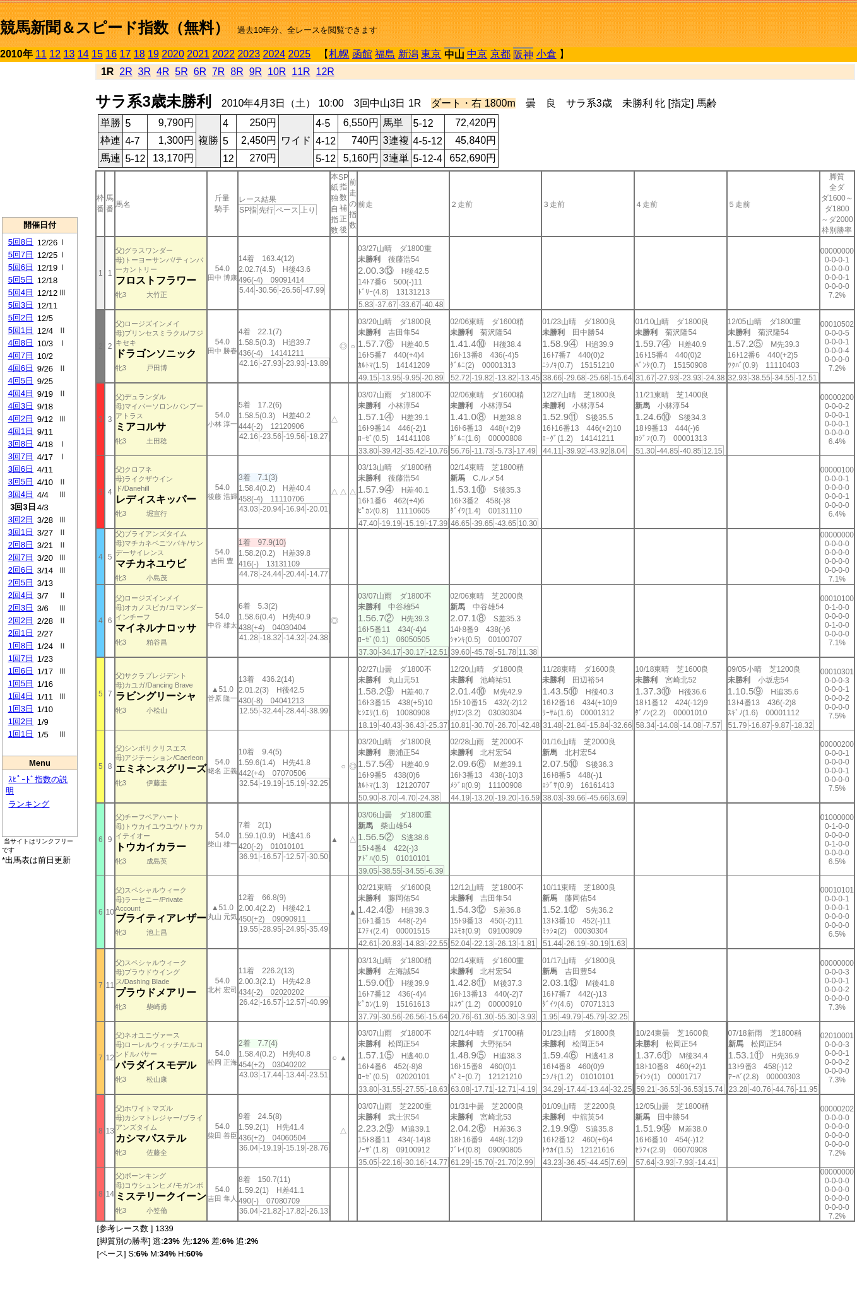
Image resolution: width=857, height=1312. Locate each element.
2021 (198, 54)
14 (83, 54)
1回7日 (20, 658)
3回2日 (20, 519)
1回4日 (20, 696)
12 (55, 54)
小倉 (546, 54)
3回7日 (20, 456)
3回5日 (20, 481)
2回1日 (20, 633)
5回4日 (20, 292)
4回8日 (20, 343)
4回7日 (20, 355)
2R (125, 71)
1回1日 (20, 734)
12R (325, 71)
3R (144, 71)
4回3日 (20, 406)
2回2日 (20, 620)
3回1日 (20, 532)
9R (255, 71)
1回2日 (20, 721)
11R (301, 71)
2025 (299, 54)
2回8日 (20, 544)
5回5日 (20, 279)
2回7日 (20, 557)
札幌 (339, 54)
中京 (477, 54)
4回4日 (20, 393)
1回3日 (20, 708)
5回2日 (20, 317)
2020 (173, 54)
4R (163, 71)
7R (218, 71)
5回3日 (20, 305)
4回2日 (20, 418)
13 (69, 54)
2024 (274, 54)
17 (125, 54)
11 (41, 54)
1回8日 (20, 645)
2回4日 (20, 595)
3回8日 (20, 443)
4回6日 (20, 368)
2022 (223, 54)
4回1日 (20, 431)
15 (97, 54)
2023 (248, 54)
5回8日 (20, 242)
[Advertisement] (40, 139)
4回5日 (20, 380)
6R (200, 71)
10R (277, 71)
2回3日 (20, 607)
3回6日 (20, 469)
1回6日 (20, 671)
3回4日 (20, 494)
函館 (362, 54)
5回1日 (20, 330)
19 (153, 54)
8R (236, 71)
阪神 (523, 54)
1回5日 (20, 683)
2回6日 (20, 570)
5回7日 (20, 254)
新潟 (408, 54)
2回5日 (20, 582)
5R (181, 71)
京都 (500, 54)
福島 (385, 54)
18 (139, 54)
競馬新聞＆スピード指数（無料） (114, 27)
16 (111, 54)
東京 (431, 54)
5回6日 (20, 267)
